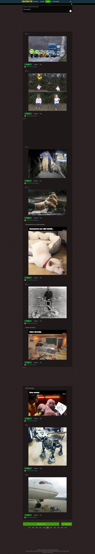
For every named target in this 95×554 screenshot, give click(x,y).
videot (37, 3)
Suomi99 (35, 323)
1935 (37, 527)
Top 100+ (42, 1)
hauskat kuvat (32, 3)
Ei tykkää (36, 64)
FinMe (35, 364)
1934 (40, 527)
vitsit (24, 3)
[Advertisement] (47, 23)
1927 (66, 527)
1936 (33, 527)
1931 (51, 527)
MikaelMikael (36, 183)
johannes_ (36, 66)
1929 (58, 527)
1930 (55, 527)
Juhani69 (35, 280)
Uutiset (48, 1)
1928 (62, 527)
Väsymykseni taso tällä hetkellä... (35, 224)
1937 (29, 527)
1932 (47, 527)
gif (27, 3)
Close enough (29, 388)
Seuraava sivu (41, 524)
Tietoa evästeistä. (27, 9)
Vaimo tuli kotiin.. (30, 327)
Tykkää (28, 64)
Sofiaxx (35, 517)
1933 (44, 527)
